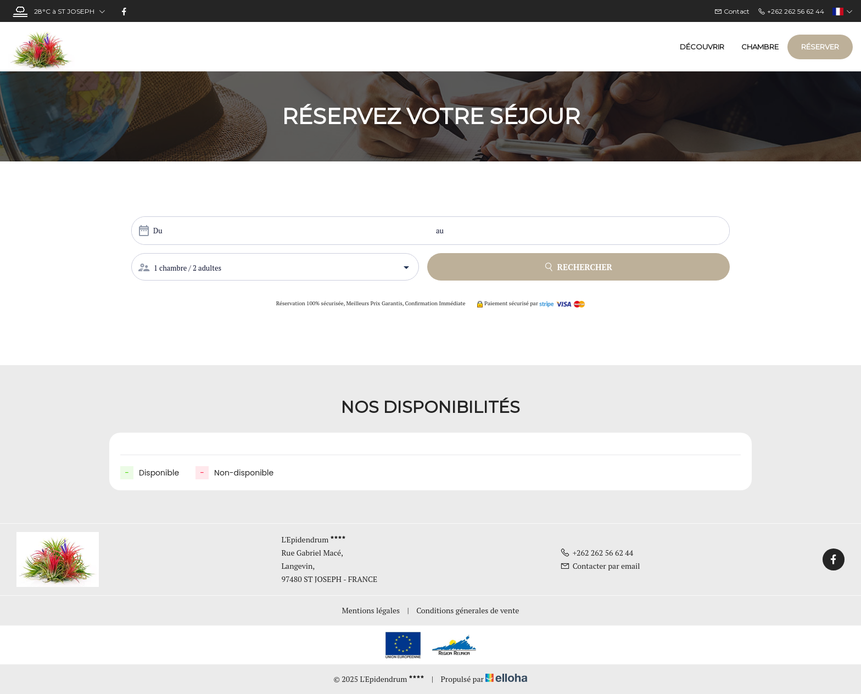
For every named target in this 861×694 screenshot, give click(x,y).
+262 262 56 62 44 (597, 552)
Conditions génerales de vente (467, 610)
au (440, 231)
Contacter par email (600, 566)
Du (158, 231)
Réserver (820, 46)
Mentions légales (371, 610)
